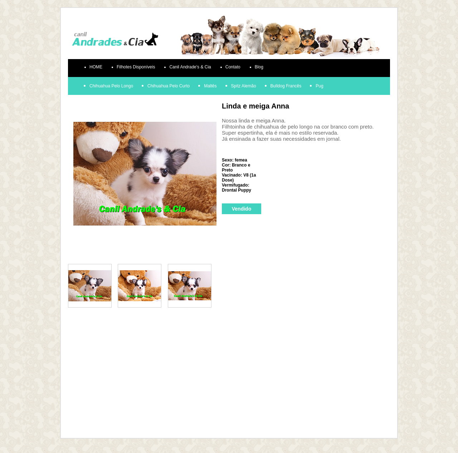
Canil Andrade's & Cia (190, 66)
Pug (319, 85)
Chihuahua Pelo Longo (111, 85)
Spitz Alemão (243, 85)
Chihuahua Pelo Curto (168, 85)
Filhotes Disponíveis (136, 66)
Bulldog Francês (286, 85)
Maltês (210, 85)
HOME (95, 66)
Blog (259, 66)
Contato (232, 66)
